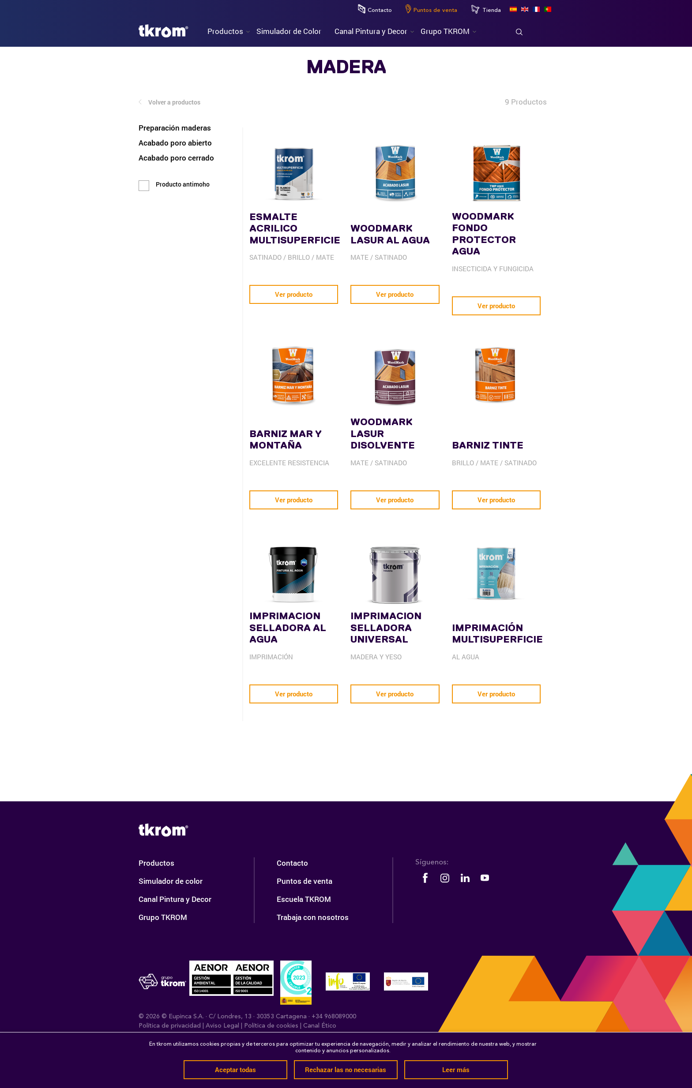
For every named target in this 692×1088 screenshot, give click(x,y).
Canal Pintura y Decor (175, 940)
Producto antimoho (183, 184)
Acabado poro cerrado (176, 158)
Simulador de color (171, 922)
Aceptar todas (235, 1069)
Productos (156, 904)
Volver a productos (169, 102)
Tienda (485, 9)
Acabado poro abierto (175, 143)
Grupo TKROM (163, 958)
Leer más (456, 1069)
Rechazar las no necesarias (345, 1069)
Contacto (375, 9)
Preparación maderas (175, 128)
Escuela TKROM (304, 940)
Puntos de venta (431, 9)
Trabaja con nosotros (313, 958)
